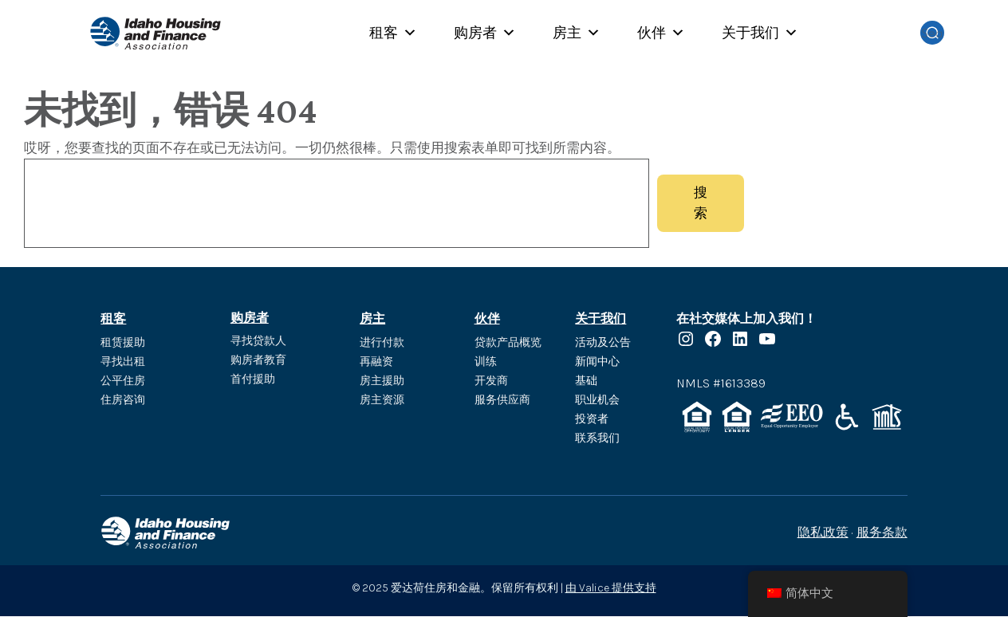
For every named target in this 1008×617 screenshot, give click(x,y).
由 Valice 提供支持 (610, 588)
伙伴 (661, 33)
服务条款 (882, 532)
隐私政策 (823, 532)
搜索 (700, 203)
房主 (576, 33)
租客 (393, 33)
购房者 (485, 33)
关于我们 (760, 33)
